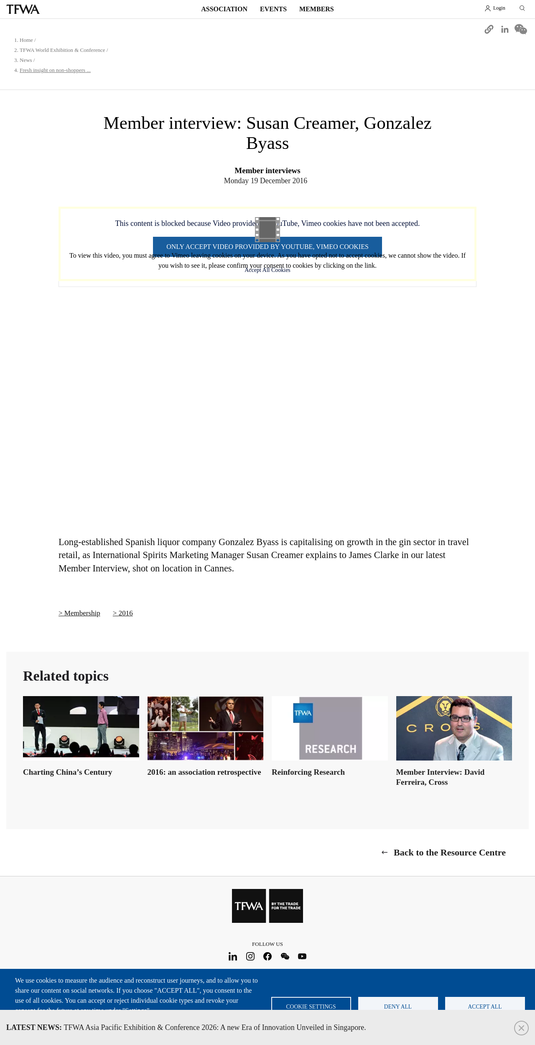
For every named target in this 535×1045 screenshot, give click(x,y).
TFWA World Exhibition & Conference (62, 50)
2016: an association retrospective (204, 772)
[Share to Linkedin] (505, 29)
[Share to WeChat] (521, 29)
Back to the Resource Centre (450, 852)
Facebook (267, 956)
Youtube (302, 956)
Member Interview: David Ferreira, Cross (440, 777)
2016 (126, 613)
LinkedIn (233, 956)
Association (224, 9)
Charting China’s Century (67, 772)
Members (316, 9)
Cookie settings (311, 1007)
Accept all (485, 1007)
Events (273, 9)
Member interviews (267, 170)
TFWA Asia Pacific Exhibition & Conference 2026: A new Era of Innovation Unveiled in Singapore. (186, 1027)
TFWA (23, 9)
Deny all (398, 1007)
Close (521, 1028)
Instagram (250, 956)
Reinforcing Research (308, 772)
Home (26, 40)
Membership (82, 613)
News (26, 60)
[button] (489, 29)
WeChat (285, 956)
